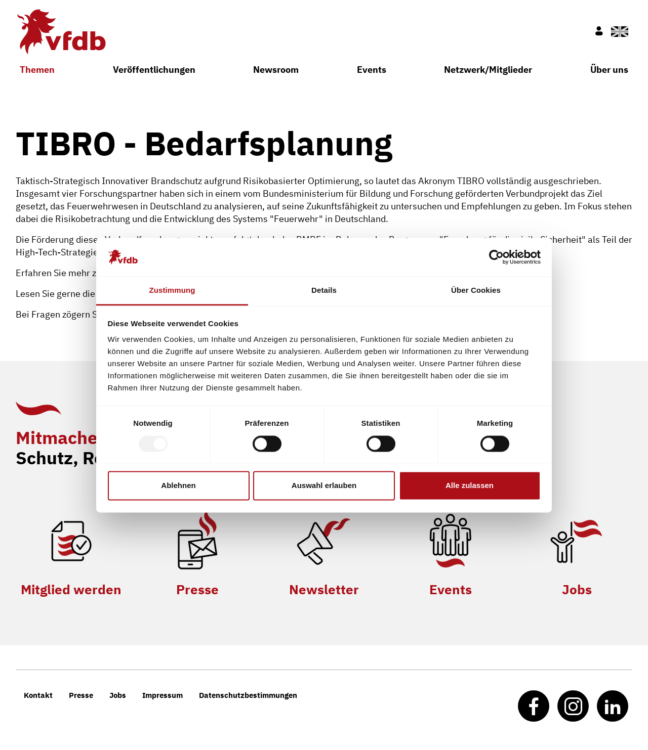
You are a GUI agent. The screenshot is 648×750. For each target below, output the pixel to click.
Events (371, 69)
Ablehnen (178, 485)
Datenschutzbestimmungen (248, 695)
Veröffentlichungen (154, 69)
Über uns (609, 69)
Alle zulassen (470, 485)
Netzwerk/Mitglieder (488, 69)
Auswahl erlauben (324, 485)
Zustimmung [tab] (172, 290)
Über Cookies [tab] (476, 290)
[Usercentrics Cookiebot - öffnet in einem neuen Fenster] (496, 256)
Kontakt (38, 695)
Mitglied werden (71, 589)
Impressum (162, 695)
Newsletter (324, 589)
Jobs (577, 589)
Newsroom (276, 69)
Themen (37, 69)
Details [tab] (324, 290)
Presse (197, 589)
